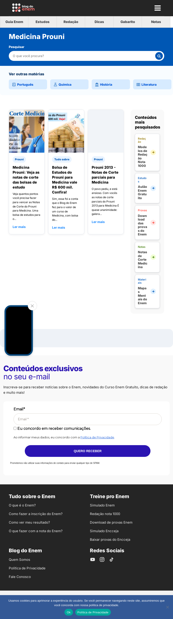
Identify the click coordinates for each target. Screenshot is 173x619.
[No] (167, 607)
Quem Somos (19, 559)
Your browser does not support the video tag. (19, 330)
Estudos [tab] (43, 22)
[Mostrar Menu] (157, 8)
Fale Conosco (20, 577)
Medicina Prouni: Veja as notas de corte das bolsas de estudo (26, 177)
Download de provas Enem (111, 522)
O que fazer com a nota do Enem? (36, 531)
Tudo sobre (61, 159)
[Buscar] (159, 56)
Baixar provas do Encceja (110, 539)
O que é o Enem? (22, 505)
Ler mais (19, 227)
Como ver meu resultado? (29, 522)
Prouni (19, 159)
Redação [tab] (71, 22)
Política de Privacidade (97, 437)
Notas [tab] (156, 22)
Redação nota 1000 (105, 514)
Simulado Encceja (104, 531)
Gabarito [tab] (128, 22)
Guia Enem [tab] (14, 22)
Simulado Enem (102, 505)
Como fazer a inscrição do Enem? (36, 514)
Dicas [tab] (99, 22)
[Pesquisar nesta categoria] (83, 55)
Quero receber (88, 451)
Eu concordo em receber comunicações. (52, 428)
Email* (19, 409)
